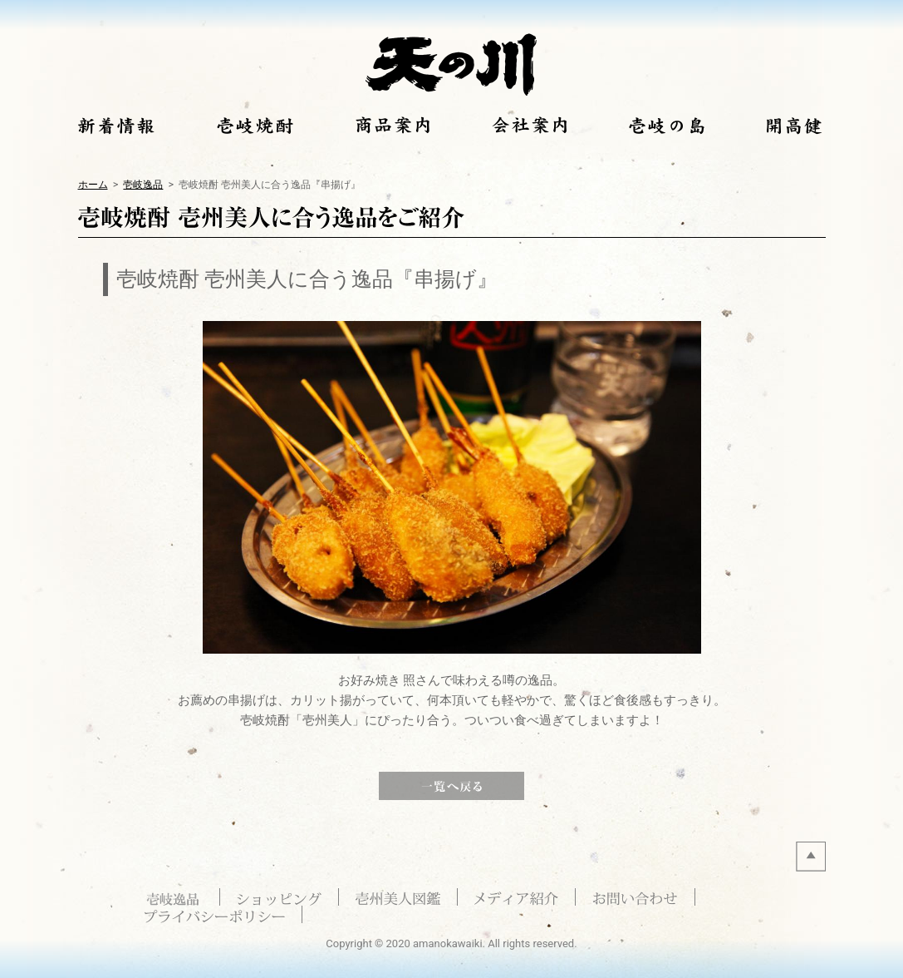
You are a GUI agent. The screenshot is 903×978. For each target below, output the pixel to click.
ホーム (93, 184)
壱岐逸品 (143, 184)
